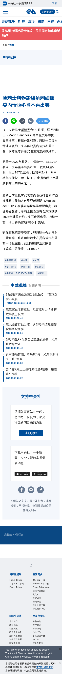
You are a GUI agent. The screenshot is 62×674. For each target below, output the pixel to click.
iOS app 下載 (40, 580)
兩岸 (50, 21)
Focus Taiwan (17, 580)
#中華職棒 (10, 260)
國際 (41, 21)
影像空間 (38, 642)
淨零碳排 (38, 609)
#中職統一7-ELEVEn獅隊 (18, 273)
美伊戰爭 (8, 21)
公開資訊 (14, 642)
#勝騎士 (42, 273)
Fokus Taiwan (17, 588)
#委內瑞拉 (10, 266)
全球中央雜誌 (40, 600)
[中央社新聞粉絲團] (31, 567)
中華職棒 (19, 285)
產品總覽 (38, 634)
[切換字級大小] (31, 121)
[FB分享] (5, 121)
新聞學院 (38, 613)
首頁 (4, 45)
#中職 (24, 260)
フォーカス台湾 (18, 584)
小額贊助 (31, 433)
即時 (21, 21)
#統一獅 (25, 266)
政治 (31, 21)
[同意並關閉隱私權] (60, 663)
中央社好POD (41, 621)
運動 (11, 45)
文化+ (36, 605)
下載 (54, 3)
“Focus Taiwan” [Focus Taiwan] (41, 656)
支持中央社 (48, 11)
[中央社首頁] (31, 11)
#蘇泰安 (39, 266)
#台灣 (36, 260)
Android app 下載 (41, 586)
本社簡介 (14, 634)
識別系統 (14, 638)
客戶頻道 (38, 638)
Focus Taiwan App (41, 594)
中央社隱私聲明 (44, 667)
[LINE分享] (14, 121)
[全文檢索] (58, 12)
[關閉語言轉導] (60, 649)
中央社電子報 (40, 617)
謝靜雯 (25, 130)
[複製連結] (22, 121)
